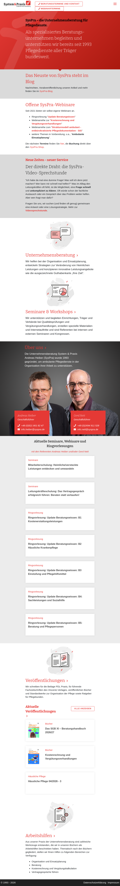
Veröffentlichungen (45, 680)
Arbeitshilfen (39, 835)
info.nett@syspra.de (87, 429)
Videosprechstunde (36, 210)
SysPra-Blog (46, 91)
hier (62, 143)
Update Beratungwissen (61, 116)
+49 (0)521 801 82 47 (32, 425)
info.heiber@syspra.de (32, 429)
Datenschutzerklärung (94, 882)
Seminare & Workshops (49, 311)
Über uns (34, 347)
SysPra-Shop (37, 147)
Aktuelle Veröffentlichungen (40, 709)
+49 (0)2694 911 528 (88, 425)
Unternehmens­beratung (50, 255)
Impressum (113, 882)
